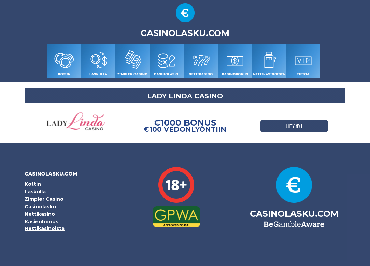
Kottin (33, 184)
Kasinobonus (41, 222)
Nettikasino (40, 214)
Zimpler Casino (44, 199)
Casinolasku (40, 207)
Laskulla (35, 191)
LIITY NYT (294, 125)
